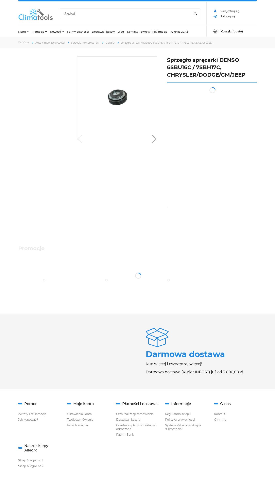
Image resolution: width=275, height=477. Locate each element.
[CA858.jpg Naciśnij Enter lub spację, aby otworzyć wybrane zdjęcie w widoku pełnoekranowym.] (117, 96)
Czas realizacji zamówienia (135, 414)
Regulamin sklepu (178, 414)
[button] (79, 140)
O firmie (220, 419)
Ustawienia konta (79, 414)
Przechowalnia (77, 425)
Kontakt (219, 414)
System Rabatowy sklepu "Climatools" (183, 427)
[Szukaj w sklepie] (126, 14)
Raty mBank (125, 434)
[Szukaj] (195, 13)
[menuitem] (23, 31)
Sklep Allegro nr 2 (30, 466)
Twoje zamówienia (80, 419)
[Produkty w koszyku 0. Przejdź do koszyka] (232, 31)
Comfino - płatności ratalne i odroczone (136, 427)
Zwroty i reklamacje (32, 414)
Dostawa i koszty (128, 419)
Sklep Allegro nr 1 (30, 460)
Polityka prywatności (180, 419)
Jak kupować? (28, 419)
